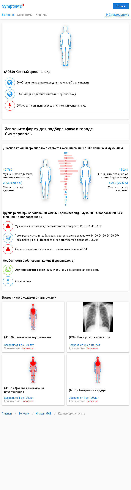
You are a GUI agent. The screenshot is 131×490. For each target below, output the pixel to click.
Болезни (8, 15)
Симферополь (117, 14)
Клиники (42, 15)
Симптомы (25, 15)
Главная (7, 413)
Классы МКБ (44, 413)
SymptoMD (13, 6)
